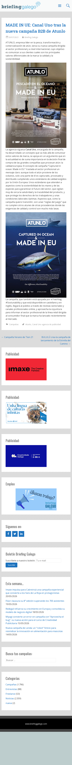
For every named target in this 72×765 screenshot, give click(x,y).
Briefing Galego (31, 37)
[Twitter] (15, 534)
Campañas (14, 324)
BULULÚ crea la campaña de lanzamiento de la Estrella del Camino (55, 340)
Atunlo (28, 324)
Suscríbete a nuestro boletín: (20, 560)
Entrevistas (11, 689)
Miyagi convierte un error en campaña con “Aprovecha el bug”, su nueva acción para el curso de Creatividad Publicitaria (35, 620)
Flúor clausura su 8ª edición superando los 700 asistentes (35, 600)
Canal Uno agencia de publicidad (46, 324)
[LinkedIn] (21, 534)
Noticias (10, 698)
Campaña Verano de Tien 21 (17, 337)
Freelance (10, 693)
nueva (9, 703)
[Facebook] (8, 534)
